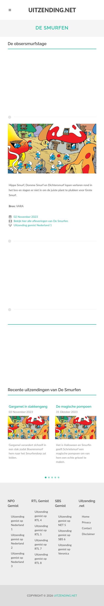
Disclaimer (88, 534)
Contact (87, 528)
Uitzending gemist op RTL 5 (41, 530)
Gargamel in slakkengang (28, 406)
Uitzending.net (65, 595)
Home (85, 516)
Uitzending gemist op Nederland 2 (17, 541)
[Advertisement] (52, 83)
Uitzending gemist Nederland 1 (33, 225)
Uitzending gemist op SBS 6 (65, 535)
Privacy (86, 522)
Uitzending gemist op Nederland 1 (17, 523)
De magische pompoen (74, 406)
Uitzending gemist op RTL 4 (41, 516)
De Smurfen (52, 28)
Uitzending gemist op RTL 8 (41, 558)
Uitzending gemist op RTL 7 (41, 544)
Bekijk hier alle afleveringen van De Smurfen (41, 221)
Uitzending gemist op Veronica (65, 549)
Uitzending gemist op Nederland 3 (17, 560)
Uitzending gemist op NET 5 (65, 521)
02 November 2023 (26, 216)
